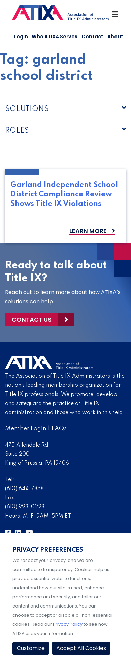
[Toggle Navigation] (115, 15)
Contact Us (32, 319)
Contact (92, 36)
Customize (31, 648)
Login (21, 36)
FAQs (59, 429)
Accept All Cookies (81, 648)
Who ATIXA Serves (54, 36)
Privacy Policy (68, 624)
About (115, 36)
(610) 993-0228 (24, 507)
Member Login (25, 429)
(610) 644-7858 (24, 489)
